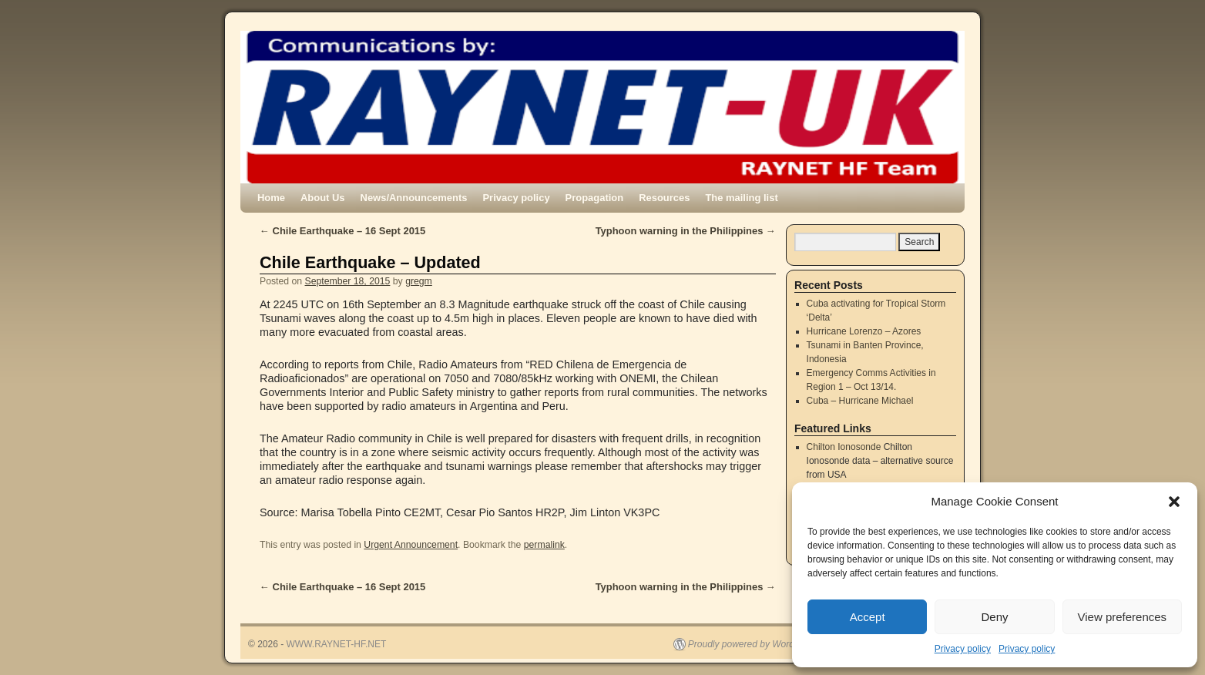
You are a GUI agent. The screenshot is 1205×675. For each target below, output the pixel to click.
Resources (664, 197)
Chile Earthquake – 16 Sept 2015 (342, 231)
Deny (994, 616)
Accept (867, 616)
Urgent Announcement (411, 544)
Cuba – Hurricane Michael (860, 400)
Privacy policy (963, 648)
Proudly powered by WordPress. (754, 644)
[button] (1174, 501)
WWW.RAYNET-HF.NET (337, 644)
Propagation (595, 197)
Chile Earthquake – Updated (370, 262)
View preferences (1122, 616)
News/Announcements (414, 197)
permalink (544, 544)
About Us (322, 197)
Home (271, 197)
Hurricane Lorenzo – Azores (864, 331)
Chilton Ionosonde (844, 447)
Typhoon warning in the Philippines (686, 231)
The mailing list (741, 197)
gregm (418, 281)
